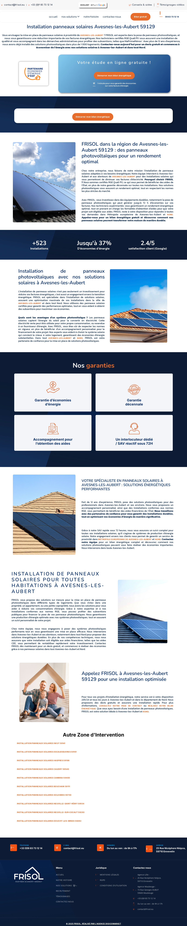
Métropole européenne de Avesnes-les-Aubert (124, 541)
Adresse (159, 847)
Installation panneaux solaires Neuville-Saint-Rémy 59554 (50, 805)
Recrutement (63, 892)
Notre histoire (64, 882)
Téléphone (24, 847)
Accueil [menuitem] (53, 17)
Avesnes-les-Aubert (91, 37)
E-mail (66, 847)
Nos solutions (66, 887)
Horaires (111, 847)
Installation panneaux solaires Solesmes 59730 (44, 797)
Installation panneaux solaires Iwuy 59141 (41, 745)
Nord (170, 216)
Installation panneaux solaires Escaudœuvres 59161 (47, 753)
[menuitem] (70, 17)
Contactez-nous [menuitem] (112, 17)
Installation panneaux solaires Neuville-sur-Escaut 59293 (51, 814)
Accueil (60, 876)
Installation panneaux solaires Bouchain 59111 (43, 788)
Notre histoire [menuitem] (91, 17)
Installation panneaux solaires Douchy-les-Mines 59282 (49, 822)
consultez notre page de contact (120, 707)
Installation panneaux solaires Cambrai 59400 (43, 779)
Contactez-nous (65, 903)
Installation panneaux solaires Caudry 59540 (43, 771)
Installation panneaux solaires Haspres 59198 (43, 762)
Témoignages (63, 898)
